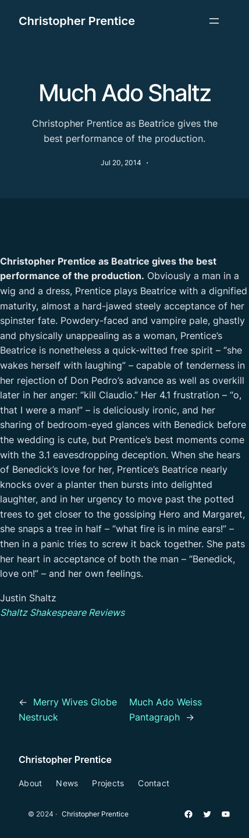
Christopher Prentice (77, 21)
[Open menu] (214, 21)
